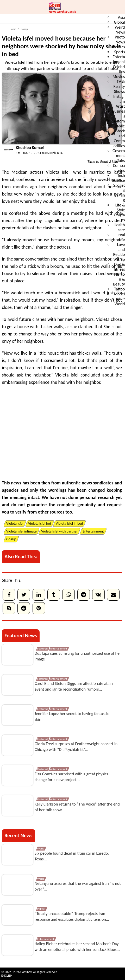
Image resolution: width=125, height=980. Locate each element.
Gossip (24, 29)
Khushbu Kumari (30, 147)
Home (13, 29)
